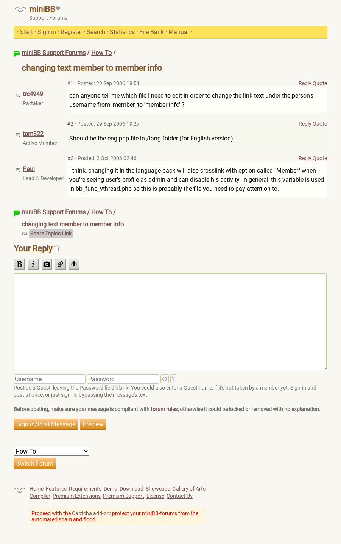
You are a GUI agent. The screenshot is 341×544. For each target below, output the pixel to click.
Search (96, 32)
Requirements (85, 489)
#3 (70, 158)
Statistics (122, 32)
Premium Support (123, 496)
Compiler (40, 496)
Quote (320, 83)
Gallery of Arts (189, 489)
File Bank (151, 32)
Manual (178, 32)
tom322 (33, 133)
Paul (29, 169)
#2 (70, 124)
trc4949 (33, 94)
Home (37, 489)
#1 (70, 83)
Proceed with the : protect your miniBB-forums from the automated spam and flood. (114, 516)
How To (101, 52)
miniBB (42, 9)
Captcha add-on (91, 513)
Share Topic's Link (51, 234)
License (155, 496)
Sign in (46, 32)
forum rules (164, 409)
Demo (110, 489)
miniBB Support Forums (54, 52)
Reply (305, 83)
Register (71, 32)
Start (26, 32)
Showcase (158, 489)
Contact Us (180, 496)
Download (131, 489)
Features (56, 489)
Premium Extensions (77, 496)
